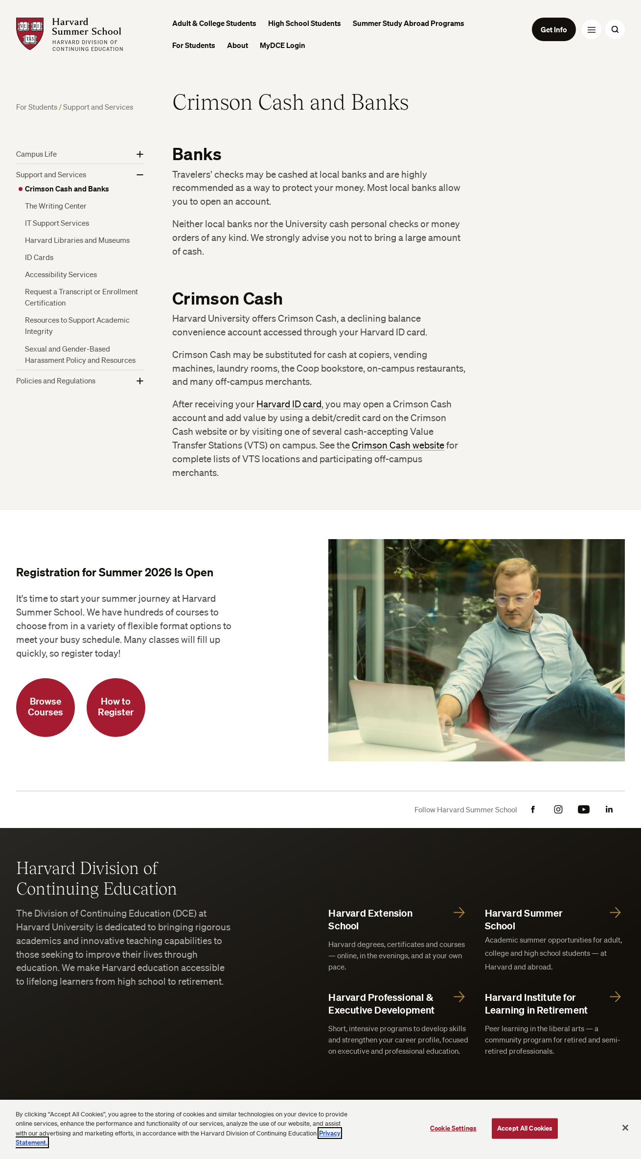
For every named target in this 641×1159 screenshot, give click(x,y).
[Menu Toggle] (591, 29)
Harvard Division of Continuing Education (97, 877)
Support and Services (98, 107)
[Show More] (140, 154)
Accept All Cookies (524, 1128)
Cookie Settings (453, 1128)
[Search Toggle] (615, 29)
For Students (37, 107)
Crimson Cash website (398, 445)
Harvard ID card (288, 404)
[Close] (625, 1127)
